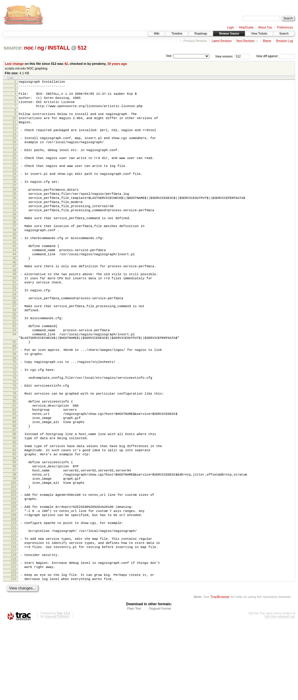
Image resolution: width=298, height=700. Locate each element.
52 (14, 317)
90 (14, 496)
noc (29, 48)
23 (14, 183)
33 (14, 229)
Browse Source (229, 33)
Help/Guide (246, 27)
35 (14, 238)
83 (14, 462)
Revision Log (284, 41)
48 (14, 298)
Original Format (160, 684)
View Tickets (259, 33)
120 (13, 635)
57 (14, 338)
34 (14, 234)
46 (14, 289)
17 (14, 156)
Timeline (176, 33)
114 (13, 607)
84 (14, 467)
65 (14, 380)
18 (14, 160)
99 (14, 538)
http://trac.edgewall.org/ (280, 692)
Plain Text (134, 684)
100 (13, 543)
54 (14, 326)
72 (14, 412)
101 (13, 548)
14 (14, 143)
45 (14, 284)
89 (14, 491)
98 (14, 533)
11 (14, 129)
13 (14, 138)
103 (13, 557)
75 (14, 425)
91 (14, 499)
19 (14, 165)
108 (13, 581)
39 (14, 257)
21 (14, 174)
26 (14, 195)
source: (13, 48)
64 (14, 371)
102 (13, 553)
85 (14, 472)
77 (14, 434)
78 (14, 438)
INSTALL (59, 48)
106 (13, 571)
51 (14, 312)
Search (284, 33)
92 (14, 504)
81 (14, 452)
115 (13, 612)
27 (14, 200)
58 (14, 343)
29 (14, 209)
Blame (267, 41)
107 (13, 576)
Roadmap (200, 33)
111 (13, 594)
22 (14, 178)
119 (13, 631)
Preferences (285, 27)
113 (13, 603)
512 (82, 48)
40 (14, 261)
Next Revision (245, 41)
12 (14, 134)
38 (14, 252)
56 (14, 335)
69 (14, 399)
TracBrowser (220, 672)
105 (13, 567)
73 (14, 417)
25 (14, 192)
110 (13, 589)
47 (14, 293)
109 (13, 586)
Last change (14, 63)
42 (66, 63)
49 (14, 302)
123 (13, 648)
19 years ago (117, 63)
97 (14, 528)
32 (14, 224)
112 (13, 598)
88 (14, 486)
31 (14, 219)
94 (14, 514)
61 (14, 357)
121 (13, 640)
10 (14, 124)
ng (40, 48)
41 (14, 266)
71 (14, 408)
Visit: (169, 56)
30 (14, 214)
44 (14, 279)
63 (14, 366)
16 (14, 151)
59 (14, 348)
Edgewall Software (57, 692)
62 (14, 361)
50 (14, 307)
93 (14, 509)
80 (14, 447)
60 (14, 352)
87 (14, 482)
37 (14, 247)
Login (230, 27)
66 (14, 385)
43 (14, 274)
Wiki (156, 33)
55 (14, 330)
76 (14, 429)
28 (14, 204)
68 (14, 394)
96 (14, 523)
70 (14, 403)
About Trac (265, 27)
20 (14, 169)
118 (13, 626)
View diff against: (275, 56)
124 (13, 653)
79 (14, 443)
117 (13, 622)
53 (14, 321)
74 (14, 420)
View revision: (224, 56)
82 (14, 457)
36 (14, 243)
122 (13, 645)
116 (13, 617)
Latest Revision (221, 41)
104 (13, 562)
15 (14, 146)
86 (14, 477)
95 (14, 518)
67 (14, 389)
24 (14, 187)
